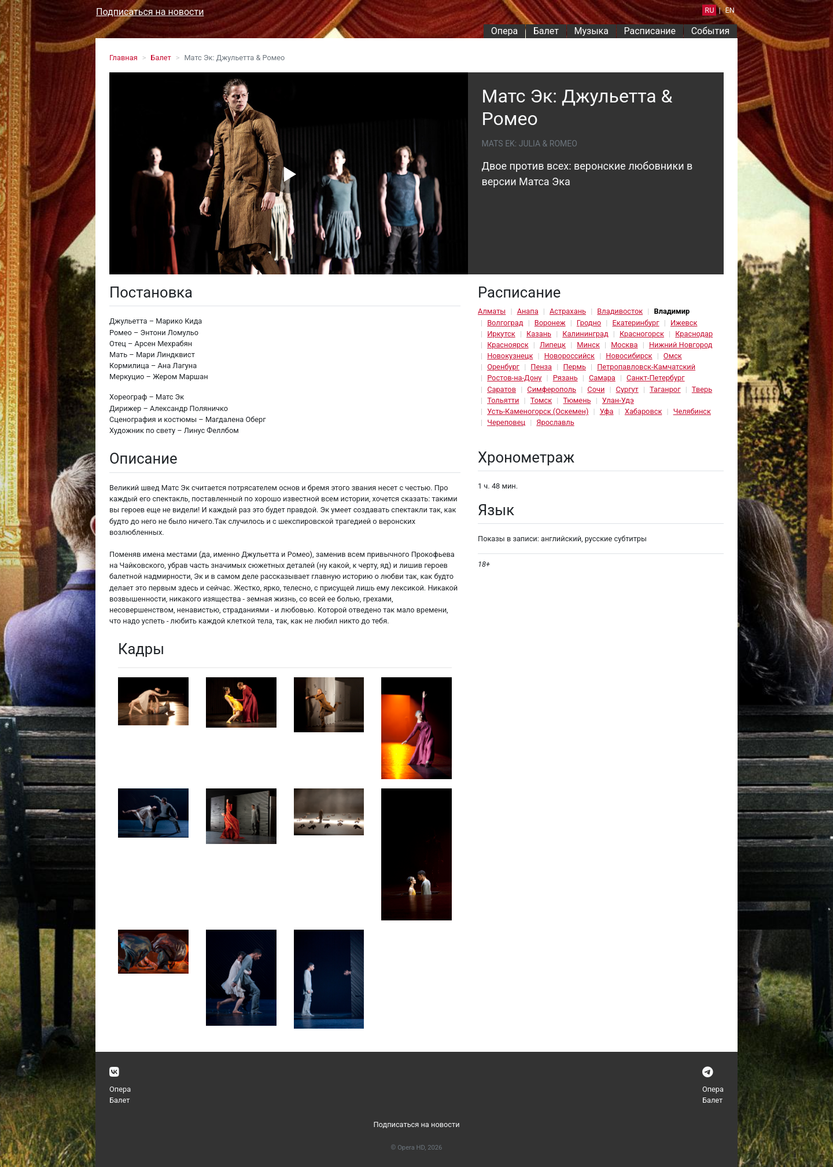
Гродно (589, 322)
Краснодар (694, 333)
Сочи (596, 389)
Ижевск (684, 322)
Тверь (702, 389)
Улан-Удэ (618, 400)
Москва (624, 344)
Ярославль (555, 422)
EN (730, 10)
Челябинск (692, 411)
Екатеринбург (635, 322)
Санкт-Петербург (655, 377)
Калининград (585, 333)
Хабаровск (643, 411)
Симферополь (551, 389)
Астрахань (568, 311)
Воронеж (550, 322)
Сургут (627, 389)
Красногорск (642, 333)
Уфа (607, 411)
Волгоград (505, 322)
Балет (546, 30)
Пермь (574, 366)
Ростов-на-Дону (514, 377)
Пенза (541, 366)
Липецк (553, 344)
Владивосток (620, 311)
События (710, 30)
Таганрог (665, 389)
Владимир (672, 311)
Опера (504, 30)
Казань (538, 333)
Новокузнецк (510, 355)
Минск (588, 344)
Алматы (492, 311)
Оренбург (503, 366)
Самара (602, 377)
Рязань (565, 377)
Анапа (528, 311)
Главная (123, 57)
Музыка (591, 30)
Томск (541, 400)
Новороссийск (569, 355)
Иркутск (501, 333)
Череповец (506, 422)
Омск (673, 355)
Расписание (650, 30)
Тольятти (503, 400)
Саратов (501, 389)
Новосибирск (629, 355)
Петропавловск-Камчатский (646, 366)
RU (709, 10)
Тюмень (577, 400)
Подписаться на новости (150, 11)
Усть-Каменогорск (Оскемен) (537, 411)
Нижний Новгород (681, 344)
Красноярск (507, 344)
